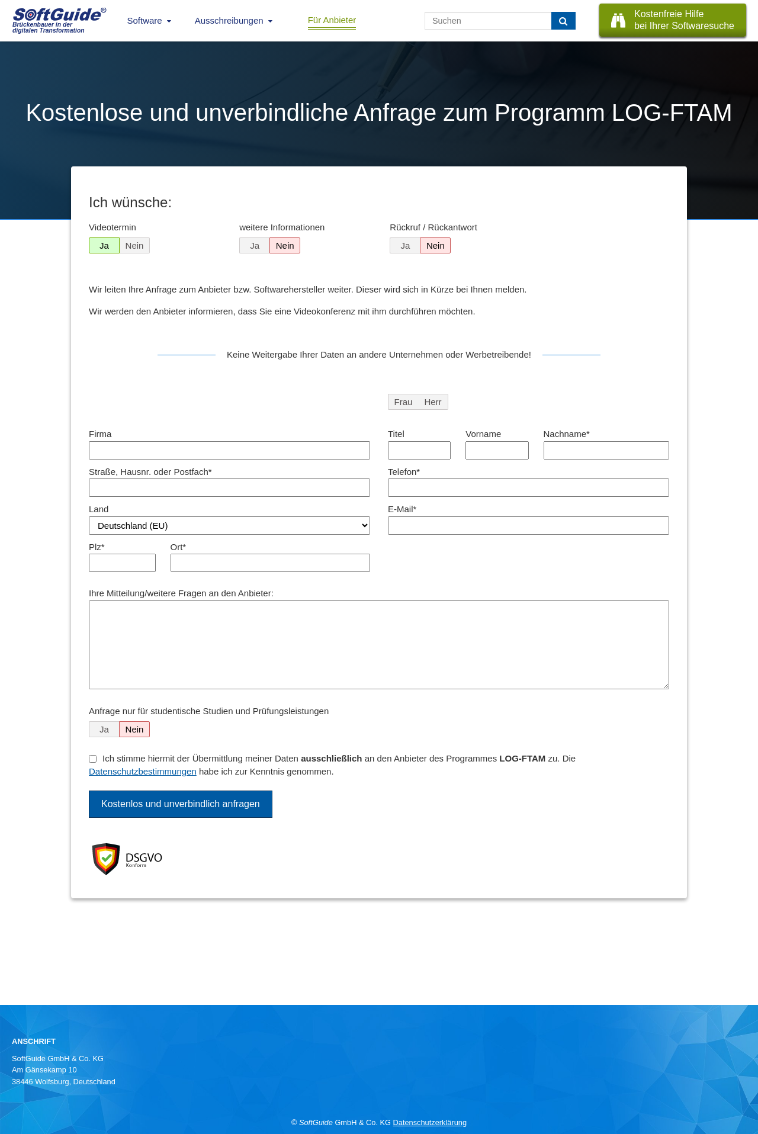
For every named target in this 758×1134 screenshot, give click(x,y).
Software (144, 20)
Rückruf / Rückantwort (433, 227)
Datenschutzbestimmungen (143, 771)
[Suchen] (563, 21)
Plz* (97, 547)
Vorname (483, 434)
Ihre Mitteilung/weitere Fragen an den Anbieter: (181, 593)
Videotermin (112, 227)
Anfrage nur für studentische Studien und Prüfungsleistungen (209, 711)
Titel (396, 434)
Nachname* (567, 434)
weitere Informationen (282, 227)
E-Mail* (402, 509)
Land (98, 509)
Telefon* (404, 472)
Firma (100, 434)
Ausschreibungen (229, 20)
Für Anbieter (332, 20)
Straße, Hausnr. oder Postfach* (150, 472)
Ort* (179, 547)
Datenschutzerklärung (430, 1122)
